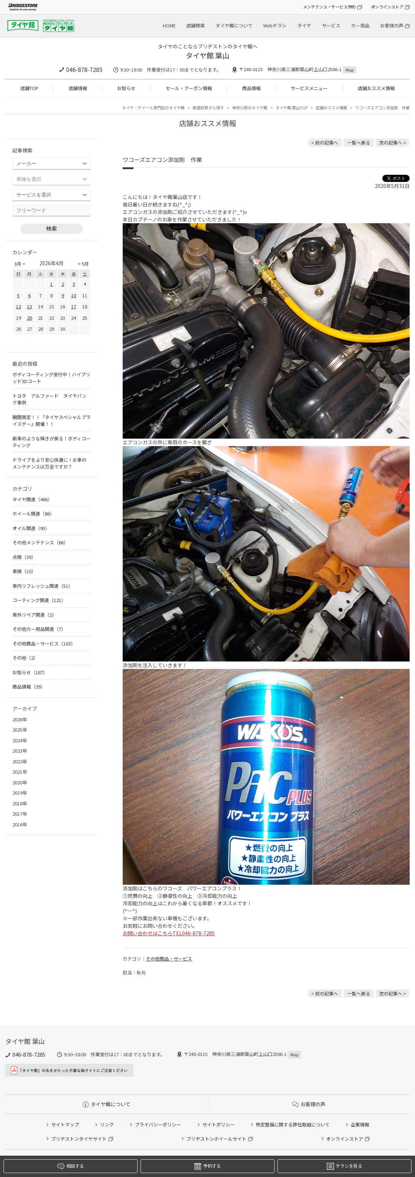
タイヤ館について (234, 25)
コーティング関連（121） (39, 600)
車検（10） (24, 571)
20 (29, 317)
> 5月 (83, 263)
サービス (331, 25)
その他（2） (25, 657)
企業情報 (360, 1124)
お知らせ (126, 88)
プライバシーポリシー (158, 1124)
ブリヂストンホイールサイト (216, 1138)
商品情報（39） (28, 686)
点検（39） (24, 557)
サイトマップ (65, 1124)
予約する (207, 1166)
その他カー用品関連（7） (39, 629)
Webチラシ (275, 25)
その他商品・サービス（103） (43, 643)
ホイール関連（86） (33, 513)
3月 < (19, 263)
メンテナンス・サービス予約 (329, 7)
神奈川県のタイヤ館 (249, 107)
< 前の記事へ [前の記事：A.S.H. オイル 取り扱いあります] (324, 142)
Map (349, 70)
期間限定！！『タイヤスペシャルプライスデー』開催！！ (51, 421)
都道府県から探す (208, 107)
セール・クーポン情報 (189, 88)
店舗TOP (29, 88)
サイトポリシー (218, 1124)
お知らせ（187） (30, 672)
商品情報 (251, 88)
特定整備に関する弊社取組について (293, 1124)
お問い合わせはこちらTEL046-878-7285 (169, 933)
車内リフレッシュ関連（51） (42, 585)
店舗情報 (78, 88)
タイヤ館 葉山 (207, 55)
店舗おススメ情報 (376, 88)
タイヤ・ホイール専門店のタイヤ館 (153, 107)
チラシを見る (344, 1166)
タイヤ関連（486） (32, 499)
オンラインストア (387, 7)
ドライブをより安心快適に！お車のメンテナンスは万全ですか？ (49, 463)
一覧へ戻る (358, 142)
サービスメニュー (309, 88)
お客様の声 (391, 25)
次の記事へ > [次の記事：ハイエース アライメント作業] (392, 142)
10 (73, 295)
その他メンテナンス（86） (40, 542)
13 (29, 306)
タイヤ (304, 25)
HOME (169, 25)
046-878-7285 (84, 69)
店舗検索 (195, 25)
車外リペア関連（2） (34, 614)
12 (18, 306)
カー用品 (360, 25)
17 (73, 306)
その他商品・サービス (169, 958)
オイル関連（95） (31, 528)
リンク (107, 1124)
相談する (70, 1166)
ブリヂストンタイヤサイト (79, 1138)
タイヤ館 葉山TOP (292, 107)
